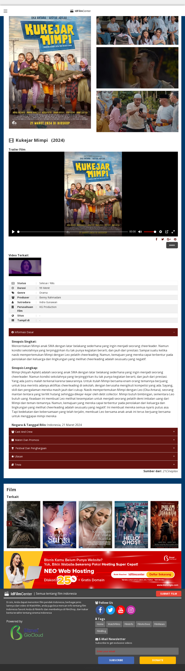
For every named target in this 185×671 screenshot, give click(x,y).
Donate (157, 660)
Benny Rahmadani (50, 297)
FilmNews (159, 624)
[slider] (72, 232)
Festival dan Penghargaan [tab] (28, 448)
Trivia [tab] (16, 464)
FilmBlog (101, 631)
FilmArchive (144, 624)
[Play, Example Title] (13, 232)
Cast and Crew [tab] (21, 431)
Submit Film (168, 593)
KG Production (48, 307)
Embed (172, 245)
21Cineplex (170, 471)
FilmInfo (129, 624)
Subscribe (116, 660)
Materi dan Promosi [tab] (25, 440)
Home (100, 624)
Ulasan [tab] (17, 456)
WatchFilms (114, 624)
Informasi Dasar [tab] (22, 332)
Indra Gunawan (48, 302)
